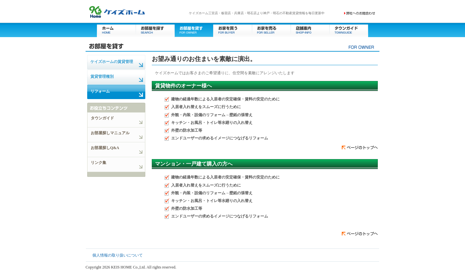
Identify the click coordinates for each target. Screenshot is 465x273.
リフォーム (100, 91)
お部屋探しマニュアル (110, 133)
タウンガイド (348, 30)
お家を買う (232, 30)
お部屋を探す (155, 30)
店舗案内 (310, 30)
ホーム (116, 30)
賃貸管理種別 (102, 76)
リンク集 (98, 162)
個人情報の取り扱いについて (117, 255)
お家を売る (271, 30)
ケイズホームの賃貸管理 (111, 61)
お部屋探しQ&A (105, 148)
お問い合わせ (359, 13)
